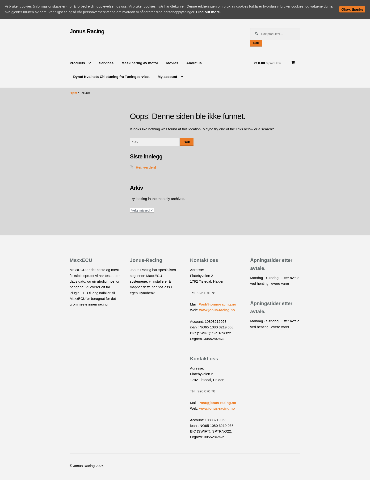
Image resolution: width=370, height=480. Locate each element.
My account (167, 77)
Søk (256, 43)
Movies (172, 63)
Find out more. (208, 12)
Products (77, 63)
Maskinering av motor (140, 63)
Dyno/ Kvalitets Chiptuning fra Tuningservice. (111, 77)
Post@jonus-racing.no (217, 304)
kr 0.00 (267, 63)
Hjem (73, 93)
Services (106, 63)
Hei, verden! (146, 167)
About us (194, 63)
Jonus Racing (87, 31)
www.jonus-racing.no (217, 310)
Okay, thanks (352, 9)
